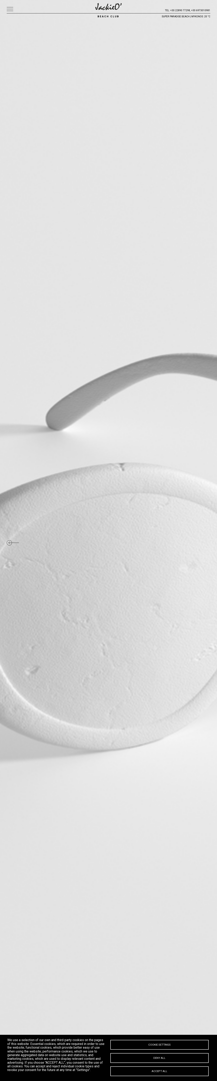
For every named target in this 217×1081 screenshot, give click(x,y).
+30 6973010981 (200, 10)
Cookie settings (159, 1044)
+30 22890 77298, (180, 10)
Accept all (159, 1071)
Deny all (159, 1057)
